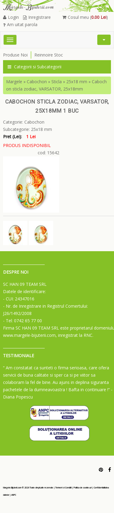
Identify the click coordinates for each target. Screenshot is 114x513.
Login (11, 17)
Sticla (56, 81)
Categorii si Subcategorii (34, 67)
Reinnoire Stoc (48, 55)
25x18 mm (76, 81)
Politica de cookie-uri (83, 487)
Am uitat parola (20, 24)
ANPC (13, 495)
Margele (14, 81)
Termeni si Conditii (63, 487)
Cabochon (37, 81)
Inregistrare (37, 17)
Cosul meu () (85, 17)
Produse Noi (15, 55)
